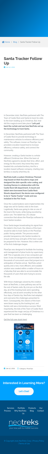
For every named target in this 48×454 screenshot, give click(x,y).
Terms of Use (24, 444)
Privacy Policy (38, 441)
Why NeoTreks (20, 411)
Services (10, 408)
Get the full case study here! (15, 319)
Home (6, 42)
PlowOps (30, 369)
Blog (15, 42)
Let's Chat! (24, 391)
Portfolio (21, 408)
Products (32, 408)
